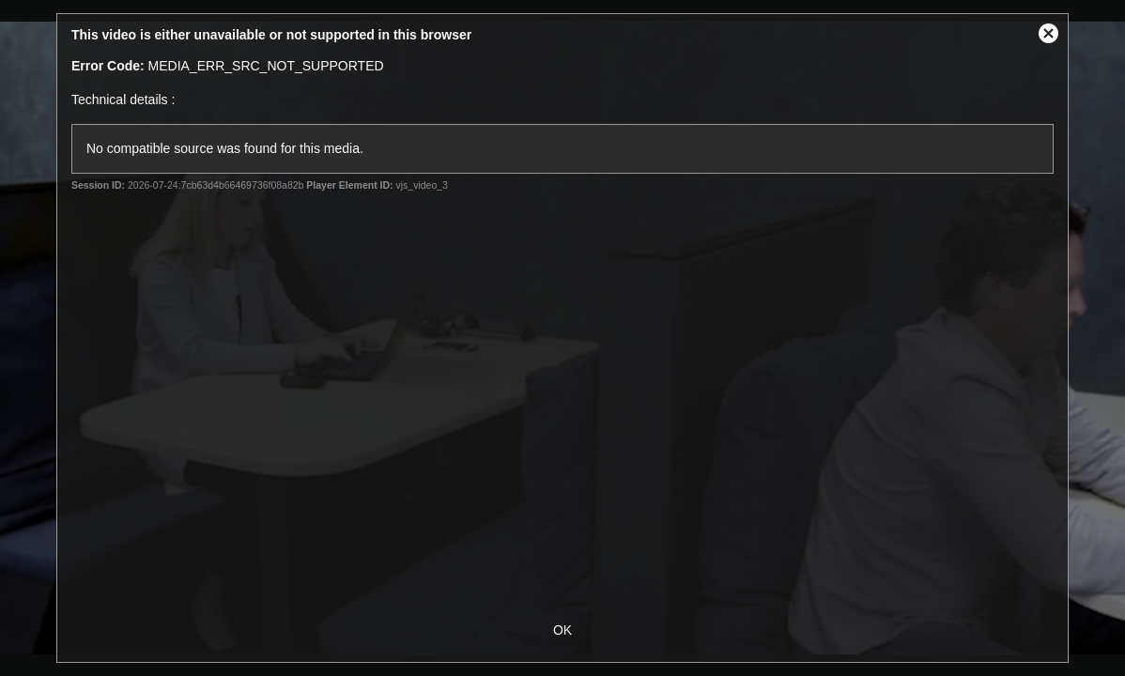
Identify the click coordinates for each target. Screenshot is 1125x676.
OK (562, 630)
